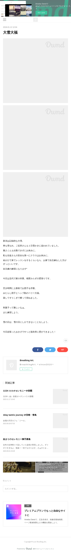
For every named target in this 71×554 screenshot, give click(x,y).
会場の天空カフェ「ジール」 (15, 421)
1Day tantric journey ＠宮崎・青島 (20, 415)
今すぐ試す (41, 13)
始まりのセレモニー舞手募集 (17, 439)
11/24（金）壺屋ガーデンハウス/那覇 (18, 396)
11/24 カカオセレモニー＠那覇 (17, 391)
